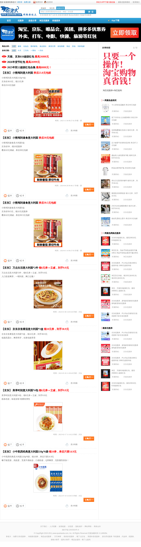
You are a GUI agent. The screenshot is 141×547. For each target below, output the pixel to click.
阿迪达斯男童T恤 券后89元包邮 (123, 168)
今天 (19, 51)
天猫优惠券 (127, 111)
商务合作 (97, 526)
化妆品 (25, 46)
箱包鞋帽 (61, 46)
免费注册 (27, 2)
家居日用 (52, 46)
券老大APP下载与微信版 (105, 2)
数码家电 (34, 46)
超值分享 (32, 20)
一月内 (40, 51)
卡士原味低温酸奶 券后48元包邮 (124, 105)
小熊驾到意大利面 (32, 72)
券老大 (8, 536)
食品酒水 (43, 46)
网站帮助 (88, 526)
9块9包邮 (81, 46)
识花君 (70, 526)
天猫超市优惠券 (85, 15)
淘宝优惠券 (44, 20)
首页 (9, 20)
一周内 (33, 51)
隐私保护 (78, 526)
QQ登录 (50, 2)
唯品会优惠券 (74, 15)
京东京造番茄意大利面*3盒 (41, 329)
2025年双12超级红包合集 (29, 67)
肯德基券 (56, 20)
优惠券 (21, 20)
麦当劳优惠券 (107, 536)
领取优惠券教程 (124, 2)
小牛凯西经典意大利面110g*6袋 (44, 451)
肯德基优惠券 (33, 536)
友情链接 (62, 526)
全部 (14, 46)
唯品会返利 (75, 540)
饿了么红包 (53, 15)
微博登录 (39, 2)
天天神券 (57, 536)
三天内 (25, 51)
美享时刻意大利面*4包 (41, 390)
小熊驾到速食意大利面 (33, 137)
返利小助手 (65, 540)
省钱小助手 (55, 540)
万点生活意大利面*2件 (41, 267)
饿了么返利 (86, 540)
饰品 (68, 46)
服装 (19, 46)
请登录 (19, 2)
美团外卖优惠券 (94, 536)
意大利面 (74, 131)
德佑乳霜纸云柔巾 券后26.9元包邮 (125, 219)
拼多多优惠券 (63, 15)
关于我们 (43, 526)
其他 (73, 46)
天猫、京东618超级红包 (28, 56)
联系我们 (136, 2)
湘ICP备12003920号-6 (70, 530)
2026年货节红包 (23, 62)
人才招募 (53, 526)
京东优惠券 (44, 15)
